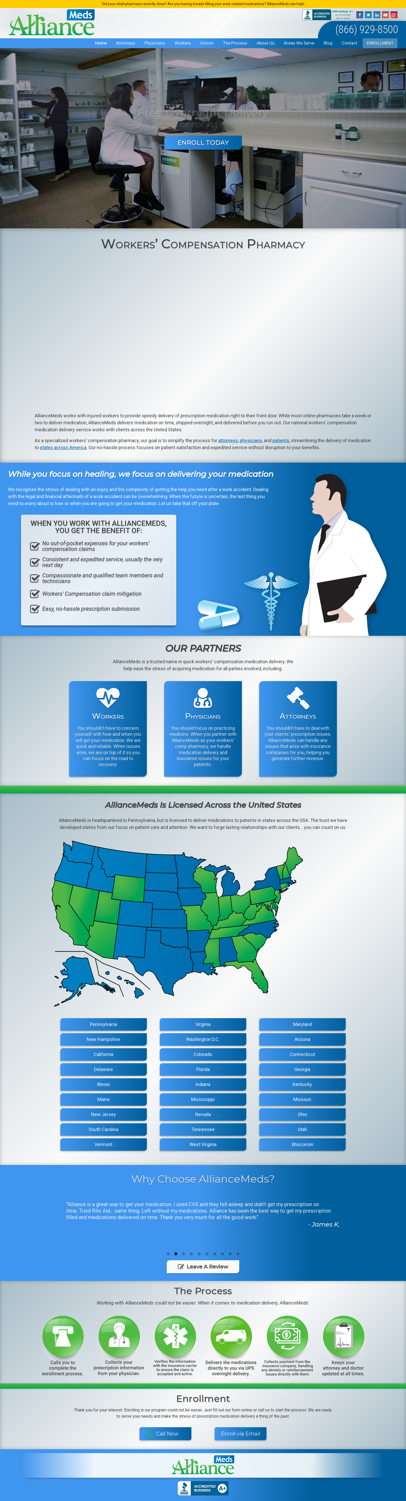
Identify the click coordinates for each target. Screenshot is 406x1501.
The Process (235, 43)
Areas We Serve (299, 43)
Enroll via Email (240, 1434)
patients (280, 440)
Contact (349, 43)
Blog (328, 43)
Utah (302, 1129)
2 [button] (175, 1253)
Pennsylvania (103, 1024)
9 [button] (230, 1253)
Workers (183, 43)
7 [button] (214, 1253)
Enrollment (380, 43)
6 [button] (206, 1253)
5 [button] (199, 1253)
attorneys (228, 440)
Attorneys (125, 43)
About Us (265, 43)
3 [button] (183, 1253)
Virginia (203, 1024)
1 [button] (168, 1253)
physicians (251, 440)
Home (101, 43)
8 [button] (222, 1253)
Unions (207, 43)
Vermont (103, 1144)
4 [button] (191, 1253)
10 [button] (238, 1253)
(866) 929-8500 (366, 29)
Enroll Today (203, 142)
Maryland (302, 1024)
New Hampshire (103, 1039)
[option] (203, 1213)
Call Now (163, 1434)
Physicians (154, 43)
